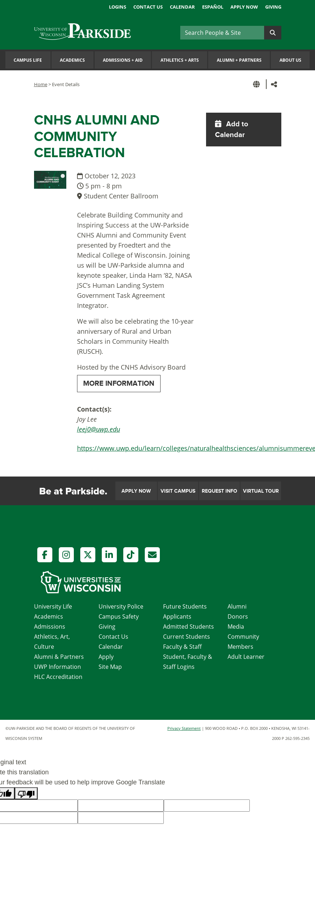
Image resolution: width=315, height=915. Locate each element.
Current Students (186, 636)
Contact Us (148, 7)
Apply (106, 657)
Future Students (185, 606)
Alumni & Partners (59, 657)
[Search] (222, 32)
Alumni (237, 606)
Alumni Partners (239, 60)
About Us (290, 60)
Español (212, 7)
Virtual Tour (261, 491)
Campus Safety (119, 616)
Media (236, 626)
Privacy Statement (184, 728)
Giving (273, 7)
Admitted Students (188, 626)
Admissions (49, 626)
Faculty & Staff (182, 647)
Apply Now (244, 7)
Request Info (219, 491)
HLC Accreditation (58, 677)
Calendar (182, 7)
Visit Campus (178, 491)
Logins (117, 7)
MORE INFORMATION (118, 383)
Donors (238, 616)
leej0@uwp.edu (98, 429)
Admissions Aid (123, 60)
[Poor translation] (26, 793)
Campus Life (28, 60)
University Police (121, 606)
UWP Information (57, 667)
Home (40, 84)
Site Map (110, 667)
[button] (258, 84)
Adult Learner (246, 657)
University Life (53, 606)
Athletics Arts (180, 60)
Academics (72, 60)
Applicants (177, 616)
